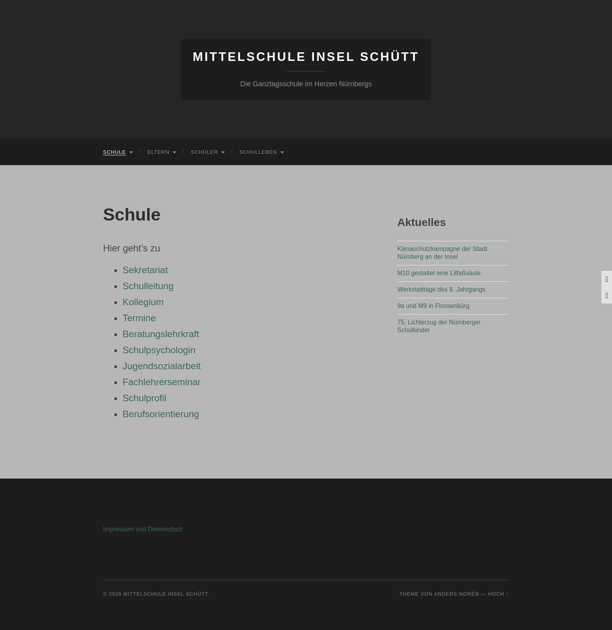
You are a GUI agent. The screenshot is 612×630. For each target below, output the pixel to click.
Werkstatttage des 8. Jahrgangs (441, 289)
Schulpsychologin (159, 350)
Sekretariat (145, 270)
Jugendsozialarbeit (162, 366)
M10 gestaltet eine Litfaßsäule (438, 273)
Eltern (158, 152)
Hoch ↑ (498, 594)
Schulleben (258, 152)
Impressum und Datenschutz (143, 529)
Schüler (204, 152)
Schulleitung (148, 286)
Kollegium (143, 302)
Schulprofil (144, 398)
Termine (139, 318)
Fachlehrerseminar (162, 382)
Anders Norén (456, 594)
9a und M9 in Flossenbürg (433, 306)
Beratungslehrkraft (161, 334)
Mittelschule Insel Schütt (306, 57)
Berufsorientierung (161, 414)
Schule (114, 152)
